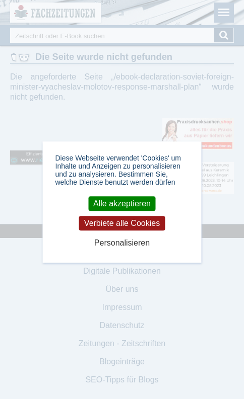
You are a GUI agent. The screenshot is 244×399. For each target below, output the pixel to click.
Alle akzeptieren (122, 203)
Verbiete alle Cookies (122, 223)
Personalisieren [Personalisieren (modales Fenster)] (122, 242)
